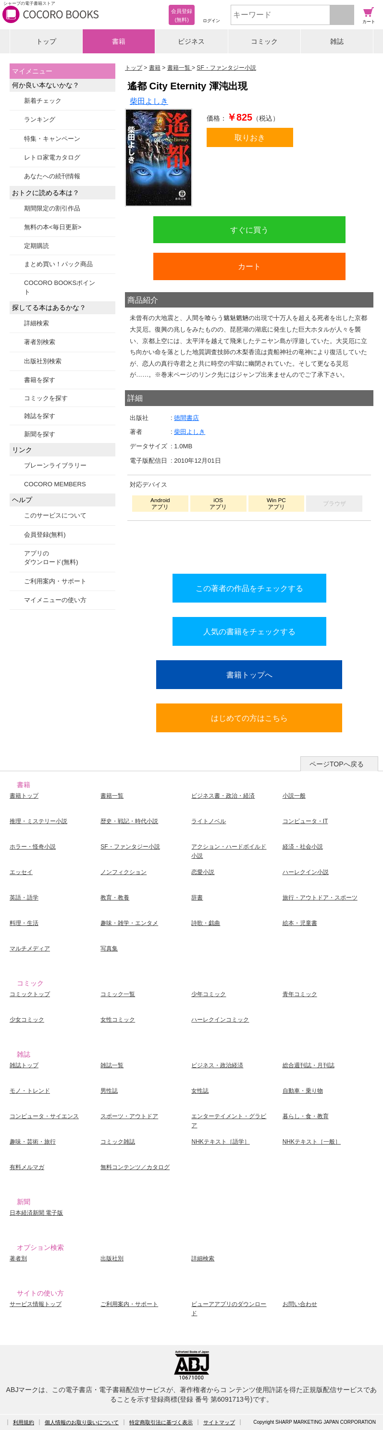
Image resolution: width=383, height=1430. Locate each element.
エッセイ (21, 872)
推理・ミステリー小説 (38, 821)
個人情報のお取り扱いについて (82, 1422)
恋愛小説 (202, 872)
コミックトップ (30, 994)
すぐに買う (249, 229)
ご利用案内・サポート (55, 581)
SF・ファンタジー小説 (130, 846)
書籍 (118, 41)
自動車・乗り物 (303, 1090)
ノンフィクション (123, 872)
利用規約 (23, 1422)
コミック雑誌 (117, 1141)
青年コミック (300, 994)
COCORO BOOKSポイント (59, 287)
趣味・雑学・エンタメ (129, 923)
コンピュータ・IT (305, 821)
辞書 (197, 897)
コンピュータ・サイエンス (44, 1116)
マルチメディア (30, 948)
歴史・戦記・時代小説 (129, 821)
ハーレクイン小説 (306, 872)
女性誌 (200, 1090)
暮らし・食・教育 (306, 1116)
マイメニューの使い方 (55, 600)
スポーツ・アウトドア (129, 1116)
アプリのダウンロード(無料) (51, 558)
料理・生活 (24, 923)
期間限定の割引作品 (52, 208)
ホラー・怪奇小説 (33, 846)
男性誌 (109, 1090)
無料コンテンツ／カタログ (135, 1167)
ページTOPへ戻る (336, 764)
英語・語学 (24, 897)
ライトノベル (208, 821)
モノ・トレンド (30, 1090)
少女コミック (27, 1019)
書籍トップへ (249, 674)
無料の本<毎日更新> (52, 227)
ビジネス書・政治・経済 (223, 795)
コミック (264, 41)
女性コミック (117, 1019)
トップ (46, 41)
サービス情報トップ (36, 1304)
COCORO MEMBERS (55, 484)
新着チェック (43, 100)
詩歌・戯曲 (205, 923)
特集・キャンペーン (52, 138)
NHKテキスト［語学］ (220, 1141)
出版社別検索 (43, 361)
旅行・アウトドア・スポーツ (320, 897)
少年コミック (208, 994)
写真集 (109, 948)
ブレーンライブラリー (55, 465)
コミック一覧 (117, 994)
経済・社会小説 (303, 846)
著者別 (18, 1258)
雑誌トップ (24, 1065)
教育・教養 (114, 897)
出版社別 (112, 1258)
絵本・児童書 (300, 923)
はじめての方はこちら (249, 718)
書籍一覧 (112, 795)
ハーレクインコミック (220, 1019)
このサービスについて (55, 515)
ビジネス (191, 41)
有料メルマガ (27, 1167)
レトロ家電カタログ (52, 157)
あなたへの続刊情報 (52, 176)
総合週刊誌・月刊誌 (308, 1065)
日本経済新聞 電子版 (36, 1212)
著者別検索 (39, 341)
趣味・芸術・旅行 (33, 1141)
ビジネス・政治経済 (217, 1065)
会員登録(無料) (45, 534)
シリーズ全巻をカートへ (249, 545)
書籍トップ (24, 795)
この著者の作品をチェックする (249, 588)
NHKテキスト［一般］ (312, 1141)
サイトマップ (219, 1422)
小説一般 (294, 795)
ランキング (39, 119)
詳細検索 (36, 323)
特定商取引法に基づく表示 (161, 1422)
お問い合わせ (300, 1304)
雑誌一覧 (112, 1065)
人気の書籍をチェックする (249, 631)
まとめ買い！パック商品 (58, 264)
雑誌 (337, 41)
